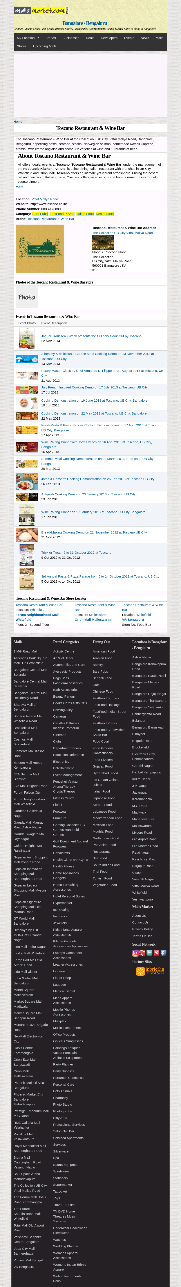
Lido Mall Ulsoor (25, 971)
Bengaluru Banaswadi (148, 727)
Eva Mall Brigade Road (30, 786)
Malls (159, 38)
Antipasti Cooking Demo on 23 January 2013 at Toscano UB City (88, 494)
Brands (50, 38)
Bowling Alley (62, 710)
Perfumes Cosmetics (68, 1078)
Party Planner (63, 1064)
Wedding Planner (65, 1246)
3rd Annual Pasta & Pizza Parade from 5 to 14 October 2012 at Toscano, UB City (100, 576)
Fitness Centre (64, 798)
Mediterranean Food (107, 818)
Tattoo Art (60, 1191)
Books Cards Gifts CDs (70, 703)
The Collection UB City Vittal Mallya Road (122, 233)
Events (129, 38)
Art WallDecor (63, 658)
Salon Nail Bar (63, 1131)
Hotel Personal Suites (69, 896)
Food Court (101, 741)
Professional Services (69, 1124)
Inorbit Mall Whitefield (29, 953)
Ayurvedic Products (67, 671)
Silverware (61, 1151)
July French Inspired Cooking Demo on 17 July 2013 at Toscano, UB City (94, 387)
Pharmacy (60, 1098)
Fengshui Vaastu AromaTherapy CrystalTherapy (65, 786)
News (145, 38)
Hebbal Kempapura (146, 772)
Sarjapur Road (143, 866)
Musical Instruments (67, 1028)
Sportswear (61, 1171)
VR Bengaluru (133, 619)
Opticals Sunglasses (68, 1041)
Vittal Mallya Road (45, 199)
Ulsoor (137, 872)
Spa (56, 1158)
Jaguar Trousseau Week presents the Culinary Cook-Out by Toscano (91, 336)
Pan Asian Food (104, 845)
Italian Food (85, 214)
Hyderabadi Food (105, 773)
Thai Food (100, 871)
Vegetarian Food (105, 885)
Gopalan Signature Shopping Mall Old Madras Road (27, 907)
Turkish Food (102, 878)
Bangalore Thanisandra (149, 700)
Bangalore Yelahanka (147, 707)
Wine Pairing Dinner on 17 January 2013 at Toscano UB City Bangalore (93, 512)
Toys (56, 1198)
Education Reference (68, 755)
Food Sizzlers (103, 760)
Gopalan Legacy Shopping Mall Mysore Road (30, 890)
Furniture (59, 818)
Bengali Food (102, 678)
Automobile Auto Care (69, 665)
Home (18, 121)
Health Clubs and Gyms (70, 860)
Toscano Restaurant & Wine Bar (50, 219)
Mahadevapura (143, 819)
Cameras (60, 716)
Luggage (59, 984)
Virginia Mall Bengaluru (30, 1260)
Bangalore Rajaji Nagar (149, 694)
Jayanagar (140, 792)
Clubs (57, 741)
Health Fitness (63, 866)
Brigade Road (142, 741)
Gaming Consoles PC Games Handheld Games (69, 830)
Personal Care (63, 1084)
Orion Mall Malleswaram (93, 619)
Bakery (98, 665)
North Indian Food (106, 838)
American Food (104, 651)
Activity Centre (63, 651)
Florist (57, 805)
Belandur (138, 720)
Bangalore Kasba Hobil (149, 675)
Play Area (60, 1118)
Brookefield (140, 747)
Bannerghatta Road (146, 714)
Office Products (64, 1034)
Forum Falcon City (27, 792)
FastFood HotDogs (106, 705)
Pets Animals (62, 1091)
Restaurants (105, 214)
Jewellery (60, 923)
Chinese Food (103, 691)
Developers (109, 38)
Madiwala (139, 812)
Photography (62, 1111)
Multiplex (59, 1021)
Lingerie (59, 971)
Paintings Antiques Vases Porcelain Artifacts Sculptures (67, 1053)
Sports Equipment (66, 1164)
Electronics (61, 761)
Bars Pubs (39, 214)
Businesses (70, 38)
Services (59, 1144)
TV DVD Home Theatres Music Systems (64, 1216)
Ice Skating (61, 909)
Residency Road (144, 859)
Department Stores (67, 748)
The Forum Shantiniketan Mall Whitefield (27, 1213)
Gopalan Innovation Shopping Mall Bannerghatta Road (28, 874)
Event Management (67, 775)
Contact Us (140, 922)
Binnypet (138, 734)
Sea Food (100, 858)
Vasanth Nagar (143, 879)
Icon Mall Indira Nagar (30, 946)
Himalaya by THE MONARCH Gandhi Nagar (28, 935)
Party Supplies (63, 1071)
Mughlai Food (103, 831)
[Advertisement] (90, 84)
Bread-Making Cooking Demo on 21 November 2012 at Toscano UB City (94, 532)
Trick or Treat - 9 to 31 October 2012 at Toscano (76, 552)
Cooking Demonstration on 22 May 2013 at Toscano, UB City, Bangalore (94, 413)
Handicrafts (61, 853)
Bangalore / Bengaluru (84, 23)
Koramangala (142, 799)
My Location (27, 38)
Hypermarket (62, 903)
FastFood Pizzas (62, 214)
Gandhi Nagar (142, 766)
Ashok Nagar (141, 657)
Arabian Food (102, 658)
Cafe (96, 685)
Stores (21, 46)
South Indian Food (106, 865)
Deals (90, 38)
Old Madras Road (145, 846)
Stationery (60, 1178)
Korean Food (102, 805)
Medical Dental (64, 991)
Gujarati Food (103, 766)
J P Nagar (139, 785)
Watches (59, 1239)
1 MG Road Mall (25, 651)
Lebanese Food (104, 811)
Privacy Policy (142, 929)
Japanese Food (104, 798)
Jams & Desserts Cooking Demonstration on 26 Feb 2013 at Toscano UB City (97, 479)
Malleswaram (98, 615)
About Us (139, 915)
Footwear (60, 811)
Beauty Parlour (64, 696)
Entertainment (63, 768)
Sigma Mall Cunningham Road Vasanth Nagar (27, 1162)
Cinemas (59, 735)
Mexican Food (103, 825)
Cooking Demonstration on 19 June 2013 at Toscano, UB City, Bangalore (94, 400)
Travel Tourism (64, 1205)
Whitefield (37, 610)
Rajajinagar (140, 852)
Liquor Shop (62, 978)
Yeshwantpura (142, 899)
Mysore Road (142, 832)
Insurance (60, 916)
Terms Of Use (142, 936)
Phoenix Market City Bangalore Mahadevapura (28, 1099)
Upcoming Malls (44, 46)
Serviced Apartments (68, 1138)
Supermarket (62, 1184)
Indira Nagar (141, 779)
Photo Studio (62, 1104)
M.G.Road (139, 806)
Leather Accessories (68, 964)
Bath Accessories (65, 689)
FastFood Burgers (106, 698)
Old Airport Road (144, 839)
